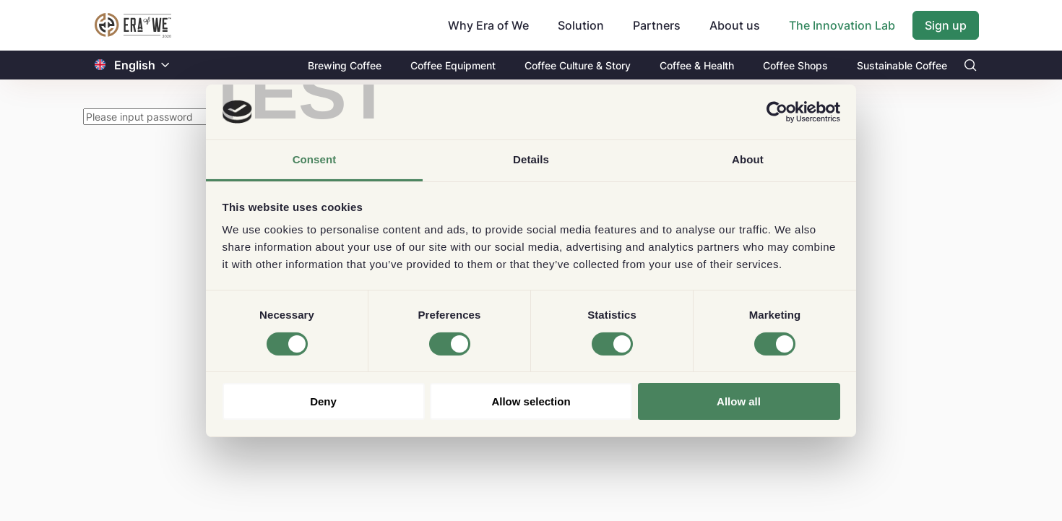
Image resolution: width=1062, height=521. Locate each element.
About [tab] (748, 159)
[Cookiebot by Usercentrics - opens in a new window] (777, 112)
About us (734, 25)
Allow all (739, 401)
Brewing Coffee (344, 65)
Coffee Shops (795, 65)
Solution (581, 25)
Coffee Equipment (453, 65)
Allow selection (530, 401)
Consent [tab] (315, 159)
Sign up (946, 25)
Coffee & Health (697, 65)
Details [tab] (531, 159)
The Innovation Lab (842, 25)
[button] (165, 65)
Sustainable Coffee (902, 65)
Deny (323, 401)
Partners (657, 25)
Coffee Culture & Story (577, 65)
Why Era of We (488, 25)
